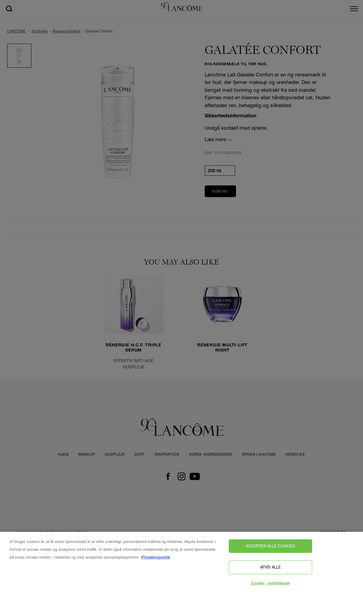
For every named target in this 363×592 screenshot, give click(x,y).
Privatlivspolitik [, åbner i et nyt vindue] (155, 559)
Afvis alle (270, 569)
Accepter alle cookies (270, 548)
